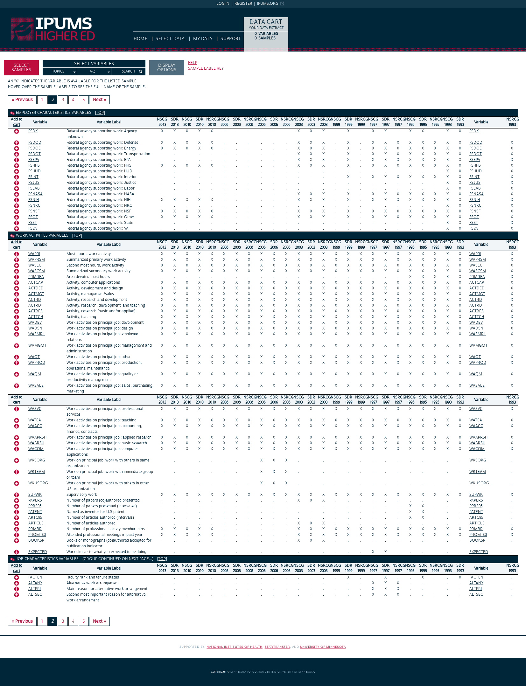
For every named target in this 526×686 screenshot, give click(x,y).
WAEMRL (36, 334)
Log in (222, 3)
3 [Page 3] (63, 100)
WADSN (35, 328)
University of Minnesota (323, 647)
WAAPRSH (37, 437)
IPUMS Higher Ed (17, 10)
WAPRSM (36, 259)
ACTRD (34, 299)
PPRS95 (34, 506)
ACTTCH (35, 317)
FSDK (33, 131)
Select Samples (21, 68)
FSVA (32, 228)
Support (231, 39)
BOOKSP (36, 540)
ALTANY (35, 583)
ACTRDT (35, 305)
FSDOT (34, 154)
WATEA (34, 420)
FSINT (33, 177)
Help (192, 62)
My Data (202, 39)
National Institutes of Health (235, 647)
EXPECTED (37, 552)
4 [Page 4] (73, 100)
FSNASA (35, 194)
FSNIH (33, 199)
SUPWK (35, 494)
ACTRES (35, 311)
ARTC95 (35, 517)
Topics (58, 71)
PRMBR (35, 529)
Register (243, 3)
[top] (100, 112)
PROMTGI (37, 534)
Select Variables (94, 64)
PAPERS (35, 500)
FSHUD (34, 171)
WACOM (36, 449)
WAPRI (34, 254)
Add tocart (16, 122)
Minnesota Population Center (253, 672)
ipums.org (267, 3)
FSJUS (33, 182)
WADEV (35, 322)
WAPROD (36, 362)
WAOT (34, 357)
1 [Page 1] (42, 100)
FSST (32, 222)
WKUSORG (38, 483)
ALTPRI (34, 588)
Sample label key (206, 68)
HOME (140, 39)
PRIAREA (36, 276)
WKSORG (36, 460)
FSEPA (33, 159)
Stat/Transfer (277, 647)
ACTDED (36, 288)
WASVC (34, 408)
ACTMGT (36, 294)
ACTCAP (35, 282)
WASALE (36, 385)
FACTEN (35, 577)
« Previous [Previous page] (22, 100)
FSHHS (34, 165)
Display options (166, 68)
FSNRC (34, 205)
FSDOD (34, 142)
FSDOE (34, 148)
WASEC (34, 265)
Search (128, 71)
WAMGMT (37, 345)
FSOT (33, 217)
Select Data (170, 39)
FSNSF (33, 211)
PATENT (35, 511)
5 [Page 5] (83, 100)
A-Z (92, 71)
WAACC (35, 426)
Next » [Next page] (99, 100)
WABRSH (36, 443)
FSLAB (34, 188)
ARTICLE (36, 523)
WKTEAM (36, 471)
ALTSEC (35, 594)
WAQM (34, 374)
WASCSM (36, 271)
